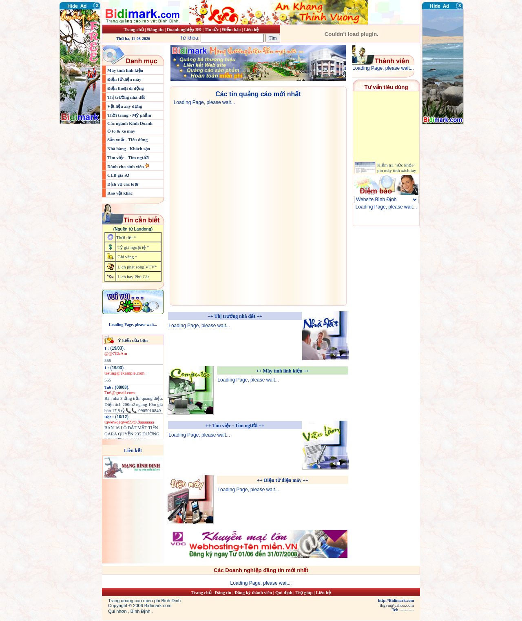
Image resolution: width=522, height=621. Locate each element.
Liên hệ (251, 29)
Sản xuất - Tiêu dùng (127, 139)
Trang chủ (134, 29)
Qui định (283, 592)
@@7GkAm (115, 353)
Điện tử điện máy (124, 79)
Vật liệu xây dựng (124, 106)
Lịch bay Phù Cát (133, 276)
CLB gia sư (118, 175)
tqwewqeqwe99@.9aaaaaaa (129, 421)
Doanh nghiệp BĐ (185, 29)
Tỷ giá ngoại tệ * (133, 247)
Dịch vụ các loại (122, 184)
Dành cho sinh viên (126, 166)
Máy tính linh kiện (125, 70)
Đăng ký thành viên (253, 592)
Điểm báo (231, 29)
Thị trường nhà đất (126, 97)
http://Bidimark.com (396, 600)
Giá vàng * (127, 256)
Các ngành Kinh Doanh (130, 123)
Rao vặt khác (120, 193)
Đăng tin (155, 29)
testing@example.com (124, 372)
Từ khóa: (222, 38)
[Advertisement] (446, 173)
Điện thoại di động (125, 88)
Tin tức (212, 29)
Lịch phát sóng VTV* (137, 266)
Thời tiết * (126, 237)
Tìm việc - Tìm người (128, 157)
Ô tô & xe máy (121, 131)
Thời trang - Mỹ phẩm (129, 115)
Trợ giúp (305, 592)
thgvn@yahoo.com (397, 605)
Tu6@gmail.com (119, 392)
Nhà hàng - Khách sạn (128, 148)
